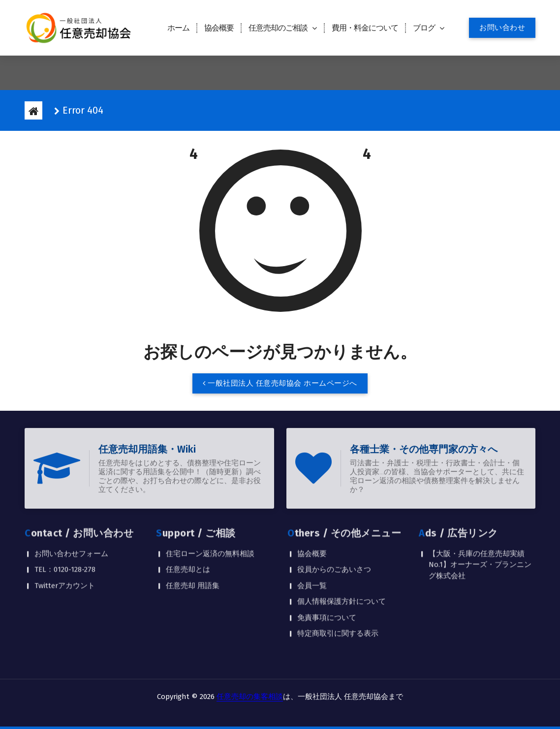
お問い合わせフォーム (71, 515)
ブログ (424, 27)
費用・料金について (365, 27)
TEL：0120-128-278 (64, 531)
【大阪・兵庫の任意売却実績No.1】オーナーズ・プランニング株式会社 (480, 526)
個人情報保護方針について (341, 563)
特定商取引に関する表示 (337, 595)
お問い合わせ (502, 27)
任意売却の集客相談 (250, 696)
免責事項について (326, 579)
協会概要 (219, 27)
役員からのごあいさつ (334, 531)
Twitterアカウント (64, 547)
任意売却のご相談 (278, 27)
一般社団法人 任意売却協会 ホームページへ (280, 385)
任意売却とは (188, 531)
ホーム (178, 27)
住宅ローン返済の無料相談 (210, 515)
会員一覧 (312, 547)
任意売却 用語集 (192, 547)
